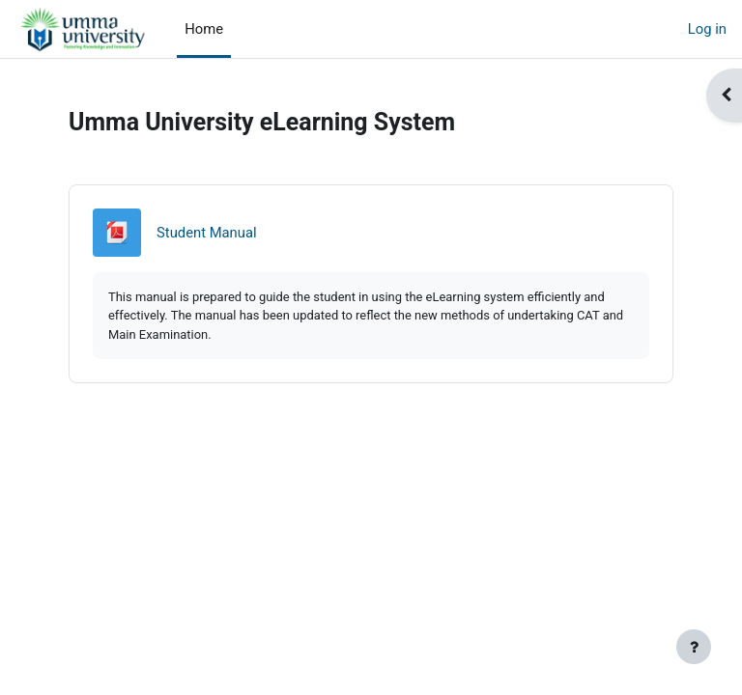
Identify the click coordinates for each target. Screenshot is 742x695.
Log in (707, 29)
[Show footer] (693, 646)
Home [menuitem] (204, 29)
